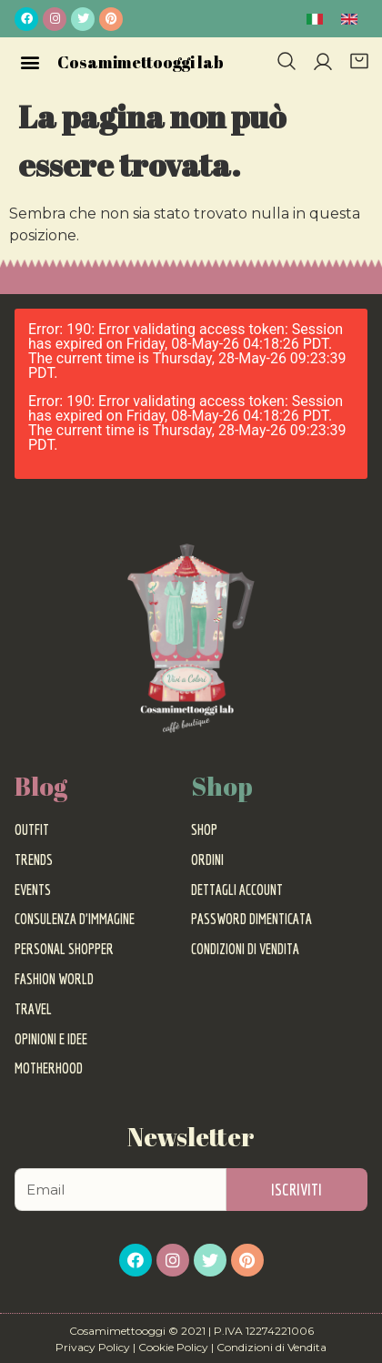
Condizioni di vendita (245, 949)
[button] (30, 61)
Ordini (207, 859)
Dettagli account (237, 889)
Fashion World (54, 979)
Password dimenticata (251, 918)
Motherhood (49, 1068)
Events (33, 889)
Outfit (32, 829)
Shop (204, 829)
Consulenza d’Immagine (75, 918)
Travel (33, 1009)
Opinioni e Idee (51, 1039)
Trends (34, 859)
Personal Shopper (64, 949)
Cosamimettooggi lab (140, 62)
